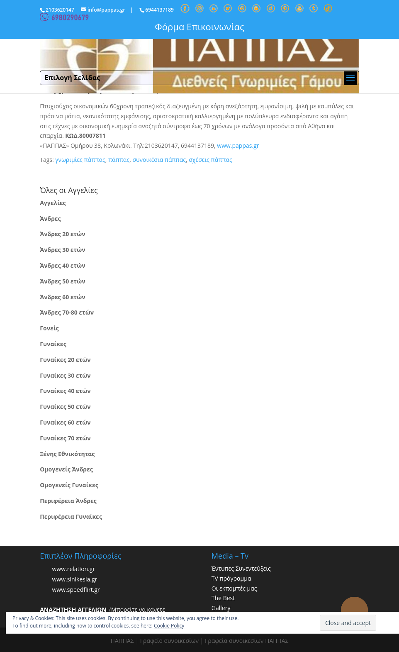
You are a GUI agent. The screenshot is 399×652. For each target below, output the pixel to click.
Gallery (221, 608)
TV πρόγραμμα (231, 578)
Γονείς (49, 328)
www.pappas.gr (238, 145)
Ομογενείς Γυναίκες (69, 485)
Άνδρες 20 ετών (62, 234)
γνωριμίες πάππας (80, 160)
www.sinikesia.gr (74, 579)
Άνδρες (50, 218)
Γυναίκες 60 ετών (65, 422)
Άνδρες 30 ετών (62, 250)
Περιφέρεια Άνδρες (68, 501)
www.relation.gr (73, 569)
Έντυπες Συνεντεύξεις (241, 568)
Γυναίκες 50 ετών (65, 406)
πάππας (118, 160)
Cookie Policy (169, 625)
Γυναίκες (53, 344)
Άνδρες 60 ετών (62, 297)
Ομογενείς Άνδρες (66, 469)
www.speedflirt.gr (76, 589)
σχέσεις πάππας (210, 160)
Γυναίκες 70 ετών (65, 438)
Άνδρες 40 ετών (62, 265)
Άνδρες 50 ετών (62, 281)
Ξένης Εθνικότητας (67, 454)
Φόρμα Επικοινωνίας (199, 26)
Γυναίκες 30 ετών (65, 375)
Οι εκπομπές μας (234, 588)
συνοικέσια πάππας (159, 160)
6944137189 (159, 9)
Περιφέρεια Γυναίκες (71, 516)
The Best (223, 598)
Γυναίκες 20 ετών (65, 360)
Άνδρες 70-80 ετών (67, 312)
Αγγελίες (53, 203)
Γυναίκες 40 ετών (65, 391)
